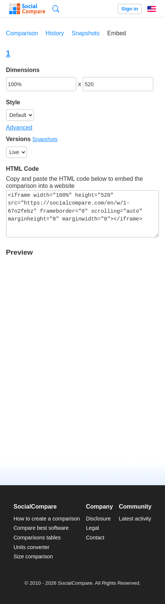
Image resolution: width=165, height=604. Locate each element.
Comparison (22, 33)
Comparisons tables (36, 538)
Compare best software (41, 528)
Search (55, 8)
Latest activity (135, 519)
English (151, 9)
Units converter (31, 547)
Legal (92, 528)
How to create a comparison (46, 519)
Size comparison (33, 556)
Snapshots (86, 33)
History (55, 33)
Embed (116, 33)
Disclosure (98, 519)
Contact (95, 538)
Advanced (19, 127)
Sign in (129, 9)
